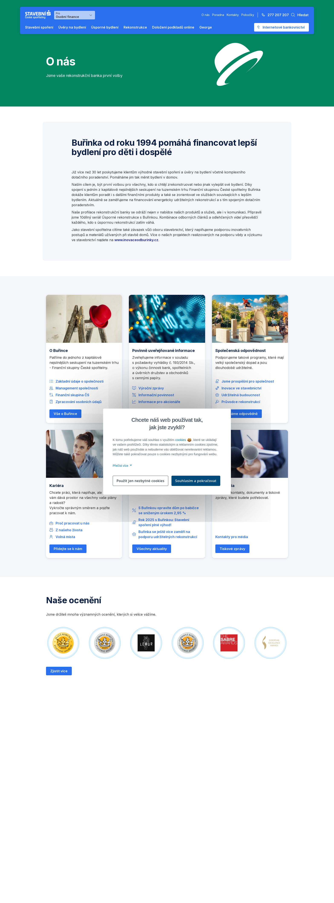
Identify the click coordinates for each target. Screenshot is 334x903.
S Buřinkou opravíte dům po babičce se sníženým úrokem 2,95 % (168, 510)
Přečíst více (121, 465)
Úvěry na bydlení (72, 27)
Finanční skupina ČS (72, 395)
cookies (183, 440)
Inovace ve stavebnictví (241, 388)
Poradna (218, 15)
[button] (298, 15)
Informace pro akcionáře (159, 402)
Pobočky (247, 15)
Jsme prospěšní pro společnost (248, 381)
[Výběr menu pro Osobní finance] (74, 15)
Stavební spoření (39, 27)
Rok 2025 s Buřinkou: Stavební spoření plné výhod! (163, 522)
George (205, 27)
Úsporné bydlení (104, 27)
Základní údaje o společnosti (80, 381)
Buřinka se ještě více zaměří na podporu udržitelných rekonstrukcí (167, 534)
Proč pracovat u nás (72, 523)
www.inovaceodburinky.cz (136, 240)
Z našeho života (69, 530)
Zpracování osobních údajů (79, 402)
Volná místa (65, 537)
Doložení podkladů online (173, 27)
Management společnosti (77, 388)
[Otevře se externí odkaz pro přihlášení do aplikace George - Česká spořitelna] (281, 27)
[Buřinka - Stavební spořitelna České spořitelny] (38, 14)
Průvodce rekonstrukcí (241, 402)
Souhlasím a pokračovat (196, 480)
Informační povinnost (156, 395)
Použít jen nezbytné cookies (140, 480)
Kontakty (233, 15)
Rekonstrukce (135, 27)
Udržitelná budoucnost (241, 395)
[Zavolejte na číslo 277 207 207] (274, 15)
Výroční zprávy (151, 388)
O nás (206, 15)
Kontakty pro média (231, 537)
